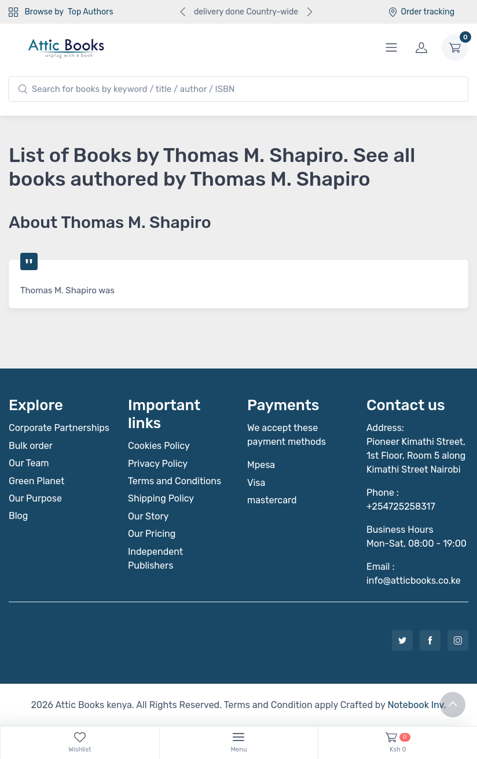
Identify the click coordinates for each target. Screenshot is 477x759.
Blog (18, 515)
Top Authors (90, 12)
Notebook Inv (415, 704)
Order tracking (421, 12)
